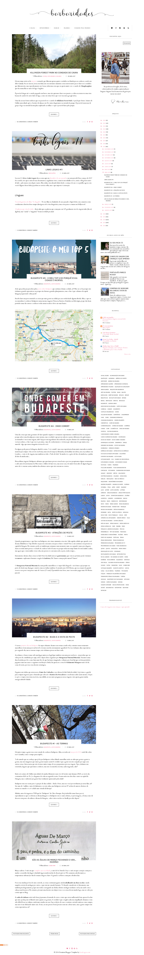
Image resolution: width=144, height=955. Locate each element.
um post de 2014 (76, 752)
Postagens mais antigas (87, 933)
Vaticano (127, 579)
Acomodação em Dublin (117, 375)
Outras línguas (118, 520)
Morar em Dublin (106, 506)
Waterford (118, 587)
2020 (104, 138)
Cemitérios (116, 414)
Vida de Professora (118, 585)
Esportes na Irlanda (107, 456)
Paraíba (118, 526)
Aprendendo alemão (107, 384)
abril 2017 (108, 172)
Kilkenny (123, 487)
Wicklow (103, 590)
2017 (104, 146)
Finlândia (115, 465)
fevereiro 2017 (109, 207)
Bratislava (109, 400)
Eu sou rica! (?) (116, 243)
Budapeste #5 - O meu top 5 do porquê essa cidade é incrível (54, 279)
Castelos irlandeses (107, 412)
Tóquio (103, 573)
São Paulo (104, 562)
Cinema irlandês (119, 420)
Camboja (103, 409)
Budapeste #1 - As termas (54, 743)
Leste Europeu (55, 284)
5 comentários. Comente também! (27, 230)
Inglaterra (104, 481)
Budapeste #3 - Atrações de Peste (54, 532)
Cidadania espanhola (116, 417)
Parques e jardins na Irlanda (110, 529)
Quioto (108, 548)
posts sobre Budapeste (45, 289)
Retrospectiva (121, 554)
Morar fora (116, 506)
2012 (104, 225)
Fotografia (111, 470)
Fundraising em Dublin (123, 470)
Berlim (127, 395)
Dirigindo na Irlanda (107, 445)
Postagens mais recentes (21, 933)
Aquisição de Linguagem (122, 386)
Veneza (103, 582)
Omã (125, 515)
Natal (109, 512)
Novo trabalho (113, 515)
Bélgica (121, 395)
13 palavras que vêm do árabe (24, 209)
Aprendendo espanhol (121, 384)
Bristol (115, 400)
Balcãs (124, 392)
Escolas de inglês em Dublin (109, 453)
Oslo (128, 518)
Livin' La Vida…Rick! (110, 339)
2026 (104, 120)
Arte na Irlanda (105, 392)
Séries (128, 562)
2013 (104, 222)
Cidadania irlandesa (107, 420)
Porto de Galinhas (106, 537)
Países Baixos (114, 523)
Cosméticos (114, 428)
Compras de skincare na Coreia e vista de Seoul (119, 290)
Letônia (122, 490)
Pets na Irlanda (114, 532)
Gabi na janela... (108, 317)
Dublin (56, 28)
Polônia (120, 534)
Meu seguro (106, 328)
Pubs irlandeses (121, 545)
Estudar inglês (105, 459)
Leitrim (107, 490)
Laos (102, 490)
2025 (104, 123)
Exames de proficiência (122, 459)
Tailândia (117, 571)
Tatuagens (124, 571)
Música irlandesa (119, 509)
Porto (126, 534)
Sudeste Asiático (118, 568)
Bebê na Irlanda (113, 395)
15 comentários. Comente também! (27, 378)
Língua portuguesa (124, 492)
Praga (122, 537)
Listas (108, 495)
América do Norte (121, 378)
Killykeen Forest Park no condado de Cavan (54, 72)
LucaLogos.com (85, 952)
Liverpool (104, 498)
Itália (109, 487)
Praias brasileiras (106, 540)
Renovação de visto (107, 551)
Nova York (104, 515)
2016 (104, 214)
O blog (32, 28)
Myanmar (103, 512)
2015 (104, 217)
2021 (104, 135)
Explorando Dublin (121, 462)
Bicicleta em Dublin (115, 398)
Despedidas (122, 437)
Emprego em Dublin (106, 451)
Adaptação (104, 378)
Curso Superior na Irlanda (109, 437)
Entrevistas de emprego (121, 451)
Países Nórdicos (106, 526)
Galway (103, 473)
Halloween (121, 473)
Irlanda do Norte (118, 484)
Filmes (110, 465)
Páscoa (122, 529)
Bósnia (124, 398)
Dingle (125, 442)
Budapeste (47, 284)
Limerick (103, 492)
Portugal (116, 537)
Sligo (120, 565)
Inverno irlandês (106, 484)
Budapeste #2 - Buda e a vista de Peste (54, 637)
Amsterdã (104, 381)
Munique (123, 506)
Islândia (126, 484)
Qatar (102, 548)
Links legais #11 (54, 169)
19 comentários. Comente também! (27, 695)
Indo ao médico (119, 478)
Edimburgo (104, 448)
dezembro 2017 (109, 149)
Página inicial (54, 933)
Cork (107, 428)
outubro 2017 (109, 155)
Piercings (123, 532)
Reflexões (114, 548)
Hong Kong (123, 476)
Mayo (102, 504)
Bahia (118, 392)
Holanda (116, 476)
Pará (113, 526)
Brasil (103, 400)
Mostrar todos (127, 354)
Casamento (116, 409)
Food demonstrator (119, 467)
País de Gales (105, 523)
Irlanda (67, 28)
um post (33, 81)
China (107, 417)
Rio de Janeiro (105, 557)
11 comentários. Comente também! (27, 589)
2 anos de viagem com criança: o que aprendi (120, 257)
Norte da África (117, 512)
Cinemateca (104, 423)
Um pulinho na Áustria (109, 341)
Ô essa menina (108, 326)
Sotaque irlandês (106, 568)
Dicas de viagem (106, 439)
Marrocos (114, 501)
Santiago (127, 559)
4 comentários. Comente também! (27, 923)
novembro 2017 (109, 152)
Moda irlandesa (124, 504)
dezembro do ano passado (58, 178)
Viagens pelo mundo (82, 28)
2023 (104, 129)
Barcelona (104, 395)
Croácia (103, 431)
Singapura (114, 565)
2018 (104, 143)
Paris (123, 526)
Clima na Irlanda (114, 423)
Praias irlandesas (118, 540)
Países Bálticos (124, 523)
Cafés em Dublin (121, 406)
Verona (120, 582)
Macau (125, 498)
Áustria (113, 392)
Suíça (102, 571)
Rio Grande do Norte (117, 557)
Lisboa (103, 495)
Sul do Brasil (110, 571)
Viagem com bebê (106, 585)
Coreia (103, 428)
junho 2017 (108, 166)
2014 (104, 219)
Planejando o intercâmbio (109, 534)
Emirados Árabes (114, 448)
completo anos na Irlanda (42, 871)
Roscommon (111, 559)
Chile (102, 417)
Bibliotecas (104, 398)
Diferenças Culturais (107, 442)
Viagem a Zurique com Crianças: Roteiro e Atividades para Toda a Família (115, 349)
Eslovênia (123, 453)
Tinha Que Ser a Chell (110, 346)
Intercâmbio (44, 28)
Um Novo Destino (109, 333)
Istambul (103, 487)
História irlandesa (106, 476)
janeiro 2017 (108, 210)
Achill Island (105, 375)
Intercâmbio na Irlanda (116, 481)
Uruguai (103, 579)
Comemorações (106, 425)
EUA (112, 459)
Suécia (127, 568)
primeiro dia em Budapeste (29, 645)
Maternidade (123, 501)
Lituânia (127, 495)
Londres (110, 498)
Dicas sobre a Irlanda (118, 439)
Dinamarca (118, 442)
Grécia (115, 473)
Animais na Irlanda (113, 381)
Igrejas (103, 478)
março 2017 (108, 204)
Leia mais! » (54, 114)
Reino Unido (122, 548)
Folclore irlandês (106, 467)
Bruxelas (122, 400)
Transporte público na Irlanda (110, 576)
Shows (103, 565)
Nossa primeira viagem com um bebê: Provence (114, 320)
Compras (127, 425)
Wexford (125, 587)
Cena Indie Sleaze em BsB (110, 334)
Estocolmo (118, 456)
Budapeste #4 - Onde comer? (54, 426)
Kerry (118, 487)
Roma (126, 557)
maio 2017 (108, 169)
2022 (104, 132)
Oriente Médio (121, 518)
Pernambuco (105, 532)
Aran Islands (105, 389)
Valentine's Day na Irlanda (115, 579)
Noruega (125, 512)
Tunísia (123, 576)
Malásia (103, 501)
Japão (113, 487)
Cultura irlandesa (112, 431)
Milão (107, 504)
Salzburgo (119, 559)
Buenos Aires (112, 403)
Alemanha (111, 378)
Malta (108, 501)
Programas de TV (120, 543)
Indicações (52, 173)
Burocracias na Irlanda (108, 406)
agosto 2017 (108, 160)
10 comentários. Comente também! (27, 485)
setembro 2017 (109, 158)
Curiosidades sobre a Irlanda (110, 434)
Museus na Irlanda (106, 509)
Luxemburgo (118, 498)
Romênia (103, 559)
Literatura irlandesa (117, 495)
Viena (127, 585)
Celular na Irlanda (106, 414)
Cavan (45, 76)
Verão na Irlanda (111, 582)
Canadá (109, 409)
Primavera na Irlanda (107, 543)
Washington (110, 587)
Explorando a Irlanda (54, 76)
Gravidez (109, 473)
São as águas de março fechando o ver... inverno (54, 861)
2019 (104, 140)
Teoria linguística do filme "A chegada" (27, 202)
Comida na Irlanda (117, 425)
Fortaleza (104, 470)
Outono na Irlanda (106, 520)
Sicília (108, 565)
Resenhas (117, 551)
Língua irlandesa (112, 492)
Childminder (125, 414)
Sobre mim (52, 865)
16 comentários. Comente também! (27, 121)
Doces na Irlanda (119, 445)
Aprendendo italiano (107, 386)
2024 (104, 126)
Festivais (103, 465)
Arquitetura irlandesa (117, 389)
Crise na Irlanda (124, 428)
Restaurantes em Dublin (108, 554)
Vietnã (103, 587)
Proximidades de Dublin (108, 545)
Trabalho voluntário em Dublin (116, 573)
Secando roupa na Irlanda (116, 562)
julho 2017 (108, 163)
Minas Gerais (114, 504)
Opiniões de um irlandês (108, 518)
